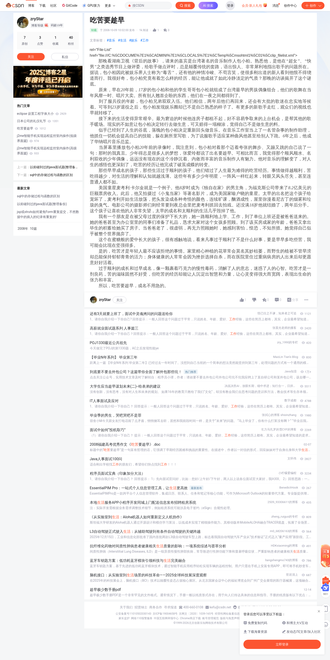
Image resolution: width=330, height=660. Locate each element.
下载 (42, 5)
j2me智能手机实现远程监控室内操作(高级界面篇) (47, 150)
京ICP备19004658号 (165, 613)
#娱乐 (133, 40)
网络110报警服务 (141, 618)
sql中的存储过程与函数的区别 (51, 175)
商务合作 (155, 607)
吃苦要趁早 (31, 128)
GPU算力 (91, 5)
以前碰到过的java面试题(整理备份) (53, 167)
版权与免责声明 (229, 618)
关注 (119, 300)
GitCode (69, 5)
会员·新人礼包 (254, 5)
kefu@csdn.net (220, 607)
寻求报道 (170, 607)
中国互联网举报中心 (166, 618)
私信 (65, 57)
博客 (31, 5)
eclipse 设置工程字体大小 (42, 113)
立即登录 (282, 644)
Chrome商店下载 (190, 618)
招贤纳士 (140, 607)
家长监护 (124, 618)
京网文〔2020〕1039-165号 (196, 613)
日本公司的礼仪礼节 (38, 121)
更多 (110, 5)
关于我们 (126, 607)
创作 (313, 5)
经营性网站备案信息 (227, 613)
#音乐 (111, 40)
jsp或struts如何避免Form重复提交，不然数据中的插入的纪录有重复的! (48, 214)
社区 (53, 5)
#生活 (122, 40)
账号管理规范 (210, 618)
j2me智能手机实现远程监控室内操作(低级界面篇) (47, 138)
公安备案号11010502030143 (133, 613)
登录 (230, 5)
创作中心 (290, 5)
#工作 (144, 40)
